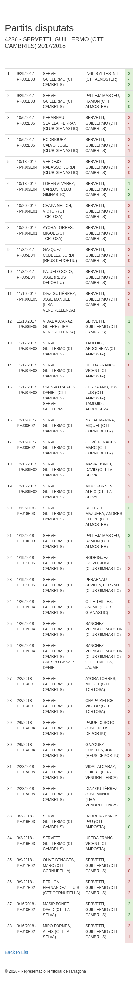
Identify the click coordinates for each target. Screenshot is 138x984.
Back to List (16, 952)
